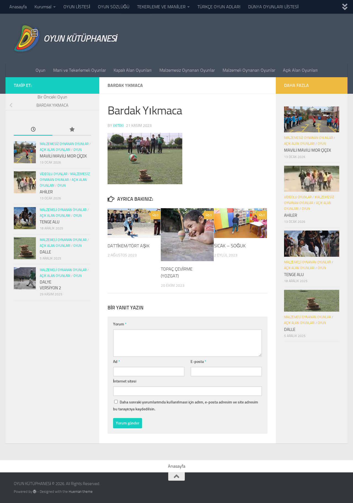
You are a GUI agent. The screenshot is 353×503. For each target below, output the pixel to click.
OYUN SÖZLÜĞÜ (113, 6)
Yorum (120, 324)
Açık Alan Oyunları (300, 70)
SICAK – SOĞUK (230, 245)
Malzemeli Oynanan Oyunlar (249, 70)
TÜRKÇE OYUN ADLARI (218, 6)
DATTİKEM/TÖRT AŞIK (130, 245)
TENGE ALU (50, 222)
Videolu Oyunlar (53, 174)
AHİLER (46, 191)
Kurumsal (43, 6)
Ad (116, 361)
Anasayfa (18, 6)
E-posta (198, 361)
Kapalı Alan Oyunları (133, 70)
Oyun (41, 70)
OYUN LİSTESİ (76, 6)
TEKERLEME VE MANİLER (161, 6)
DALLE (45, 252)
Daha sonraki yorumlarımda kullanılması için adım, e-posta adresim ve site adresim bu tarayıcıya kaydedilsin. (185, 405)
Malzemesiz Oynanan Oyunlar (187, 70)
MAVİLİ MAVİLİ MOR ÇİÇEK (63, 156)
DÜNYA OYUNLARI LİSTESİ (273, 6)
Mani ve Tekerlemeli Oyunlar (79, 70)
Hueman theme (81, 491)
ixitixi (118, 125)
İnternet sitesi (124, 381)
